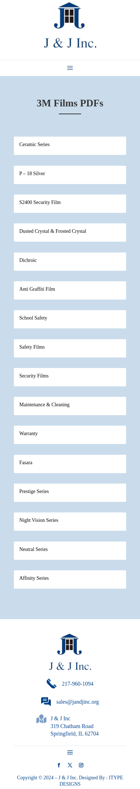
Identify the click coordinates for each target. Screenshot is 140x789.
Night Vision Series (38, 520)
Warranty (28, 433)
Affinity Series (34, 578)
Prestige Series (34, 491)
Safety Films (32, 347)
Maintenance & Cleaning (44, 404)
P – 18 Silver (32, 173)
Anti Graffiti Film (37, 289)
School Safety (33, 318)
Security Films (34, 376)
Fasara (25, 462)
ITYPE (116, 777)
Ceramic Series (34, 144)
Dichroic (28, 260)
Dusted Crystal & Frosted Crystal (52, 231)
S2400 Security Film (40, 202)
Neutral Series (33, 549)
